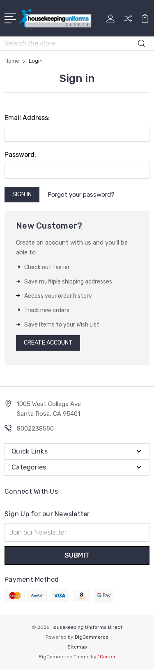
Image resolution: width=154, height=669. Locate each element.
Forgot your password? (81, 194)
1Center (107, 657)
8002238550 (35, 428)
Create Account (48, 342)
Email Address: (27, 118)
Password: (20, 155)
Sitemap (77, 647)
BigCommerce (91, 637)
